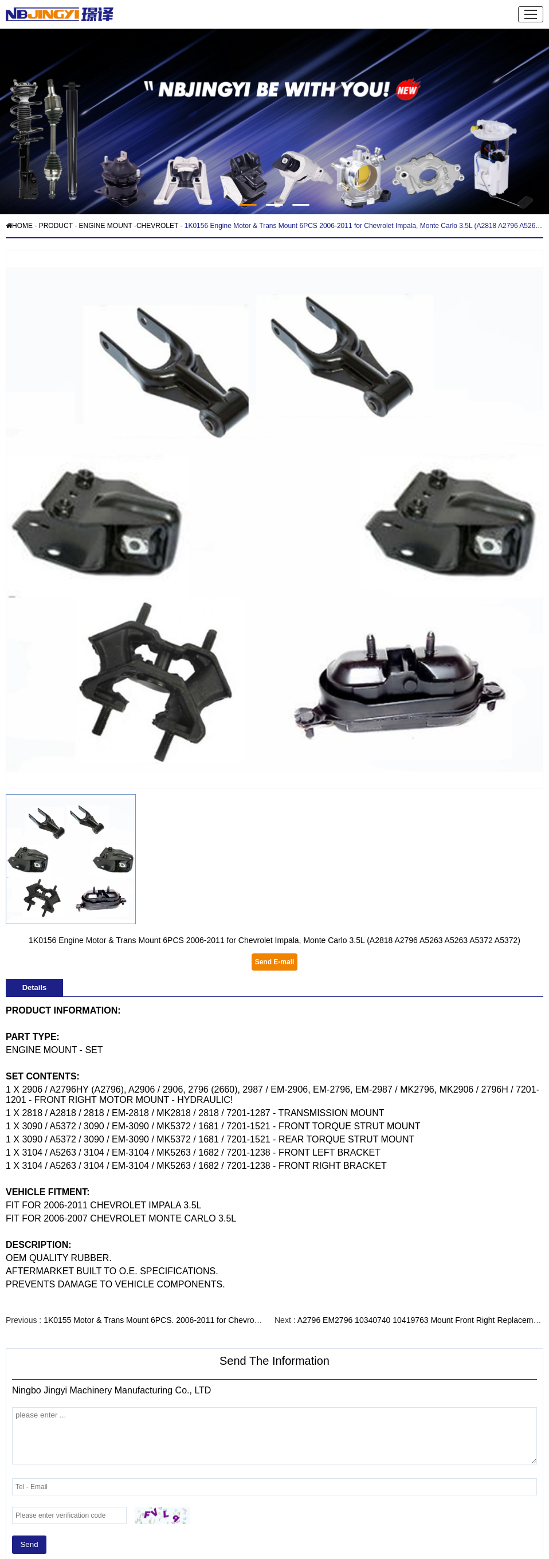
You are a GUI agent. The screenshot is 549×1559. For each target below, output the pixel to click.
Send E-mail (275, 962)
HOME (19, 226)
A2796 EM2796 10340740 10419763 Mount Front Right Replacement (420, 1320)
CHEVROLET (157, 226)
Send (29, 1544)
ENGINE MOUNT (105, 226)
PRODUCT (56, 226)
